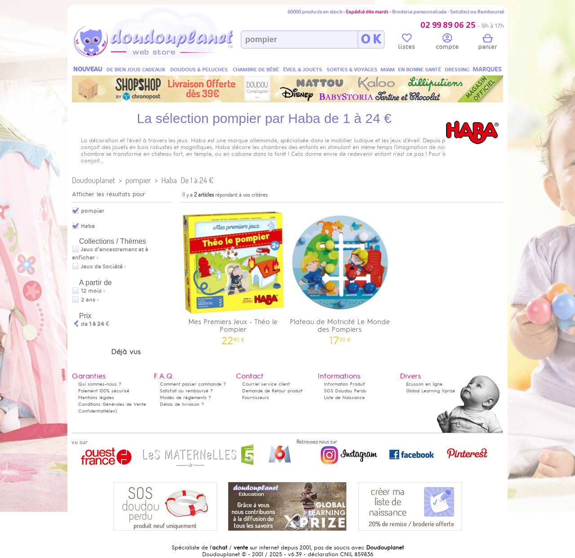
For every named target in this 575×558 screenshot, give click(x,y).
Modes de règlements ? (185, 397)
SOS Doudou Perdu (345, 390)
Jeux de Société (102, 266)
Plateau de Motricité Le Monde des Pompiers (340, 275)
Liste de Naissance (344, 397)
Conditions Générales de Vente (112, 404)
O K (371, 39)
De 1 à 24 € (197, 180)
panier (487, 43)
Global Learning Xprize (430, 390)
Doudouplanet (93, 180)
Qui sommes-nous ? (99, 384)
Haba (169, 180)
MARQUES (487, 69)
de (95, 324)
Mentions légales (96, 397)
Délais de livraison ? (182, 404)
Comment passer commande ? (193, 384)
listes (406, 43)
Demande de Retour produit (272, 390)
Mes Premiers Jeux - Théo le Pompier (233, 275)
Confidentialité (93, 411)
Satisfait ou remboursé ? (186, 390)
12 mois (91, 290)
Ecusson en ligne (424, 384)
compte (447, 43)
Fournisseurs (255, 397)
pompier (138, 180)
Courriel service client (266, 384)
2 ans (88, 299)
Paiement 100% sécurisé (103, 390)
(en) (113, 411)
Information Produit (344, 384)
